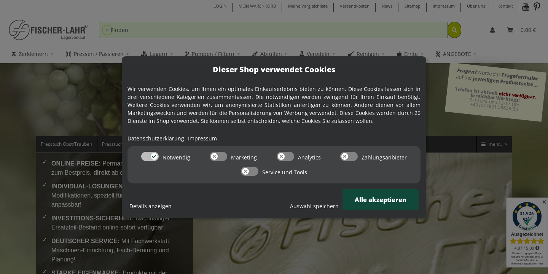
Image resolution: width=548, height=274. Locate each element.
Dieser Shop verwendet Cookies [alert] (274, 69)
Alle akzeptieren (380, 200)
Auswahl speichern (314, 206)
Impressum (202, 138)
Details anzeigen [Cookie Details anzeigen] (150, 206)
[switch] (150, 156)
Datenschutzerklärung (155, 138)
